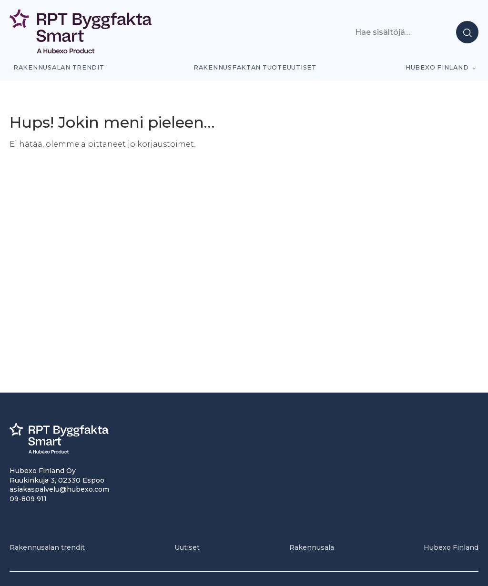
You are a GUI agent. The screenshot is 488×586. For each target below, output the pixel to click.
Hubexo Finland (437, 67)
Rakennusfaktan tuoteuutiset (254, 67)
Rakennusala (311, 547)
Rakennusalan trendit (58, 67)
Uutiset (187, 547)
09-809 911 (28, 499)
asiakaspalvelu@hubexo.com (59, 489)
